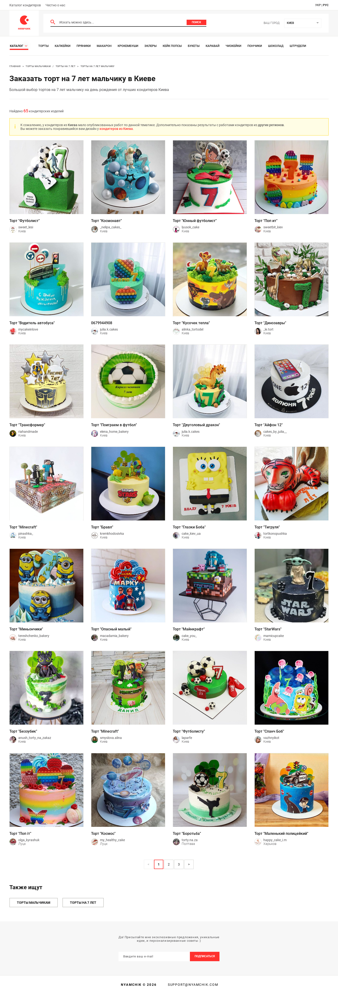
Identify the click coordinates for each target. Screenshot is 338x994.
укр (318, 5)
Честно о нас (55, 5)
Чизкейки (233, 46)
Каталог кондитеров (25, 5)
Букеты (194, 46)
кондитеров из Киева (116, 129)
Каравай (212, 46)
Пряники (84, 46)
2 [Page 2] (169, 864)
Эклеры (150, 46)
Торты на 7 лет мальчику (98, 66)
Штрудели (298, 46)
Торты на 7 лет (66, 66)
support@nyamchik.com (192, 984)
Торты (43, 46)
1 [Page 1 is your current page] (159, 864)
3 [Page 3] (179, 864)
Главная (15, 66)
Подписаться (205, 956)
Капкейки (62, 46)
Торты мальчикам (38, 66)
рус (326, 5)
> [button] (189, 864)
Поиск (196, 22)
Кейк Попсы (172, 46)
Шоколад (276, 46)
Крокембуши (128, 46)
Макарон (104, 46)
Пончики (254, 46)
